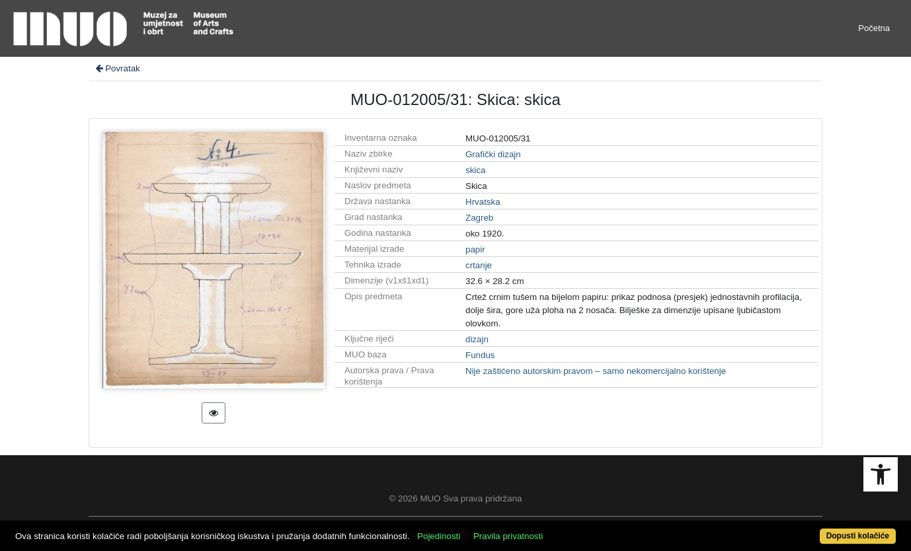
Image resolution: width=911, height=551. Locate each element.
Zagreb (479, 218)
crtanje (478, 265)
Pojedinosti (438, 536)
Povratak (117, 68)
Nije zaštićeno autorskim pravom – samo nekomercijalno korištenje (595, 371)
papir (475, 249)
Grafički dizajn (493, 154)
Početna (874, 28)
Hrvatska (482, 202)
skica (475, 170)
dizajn (477, 339)
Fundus (480, 355)
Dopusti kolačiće (857, 535)
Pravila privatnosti (508, 536)
